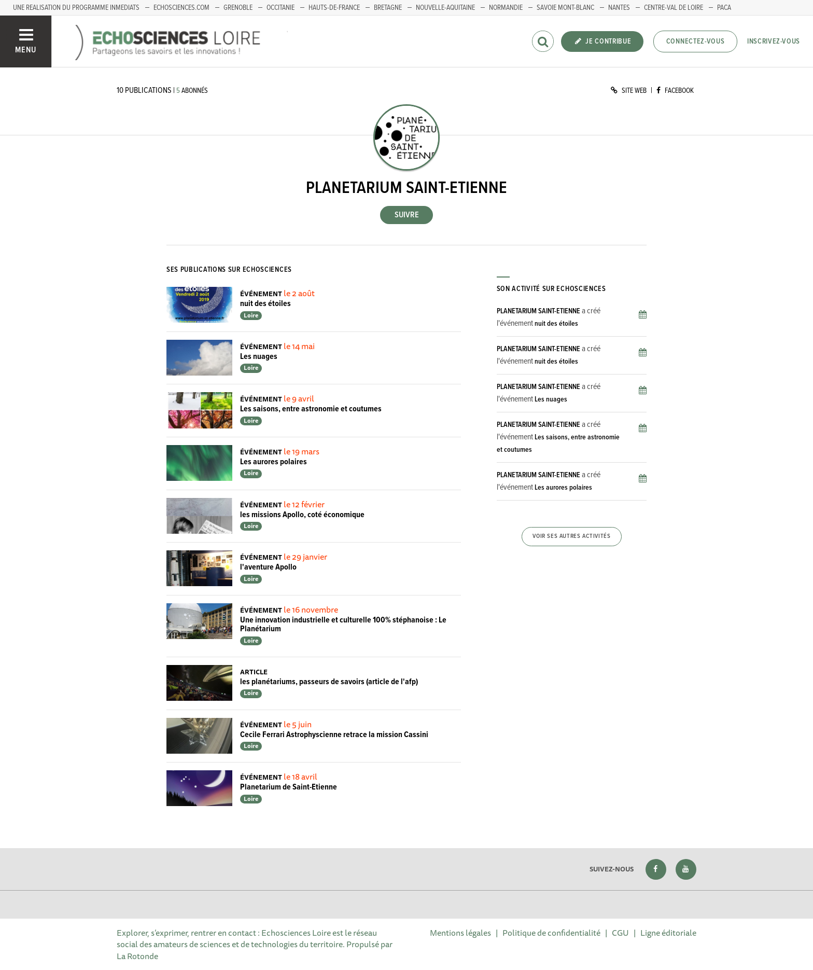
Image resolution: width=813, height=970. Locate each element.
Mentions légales (460, 932)
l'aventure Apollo (268, 567)
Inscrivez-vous (773, 41)
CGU (620, 932)
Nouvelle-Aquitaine (445, 7)
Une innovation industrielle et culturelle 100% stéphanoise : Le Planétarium (343, 625)
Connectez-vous (695, 41)
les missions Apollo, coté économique (302, 514)
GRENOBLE (238, 7)
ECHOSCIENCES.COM (181, 7)
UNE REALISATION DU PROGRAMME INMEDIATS (76, 7)
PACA (724, 7)
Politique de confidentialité (551, 932)
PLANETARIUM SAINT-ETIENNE (538, 311)
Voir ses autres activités (571, 536)
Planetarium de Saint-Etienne (288, 787)
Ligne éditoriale (668, 932)
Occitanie (281, 7)
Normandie (506, 7)
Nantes (619, 7)
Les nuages (258, 356)
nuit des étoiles (265, 303)
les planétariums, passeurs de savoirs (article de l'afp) (329, 681)
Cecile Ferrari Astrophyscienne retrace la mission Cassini (334, 734)
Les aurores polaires (273, 461)
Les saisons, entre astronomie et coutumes (311, 409)
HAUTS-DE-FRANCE (334, 7)
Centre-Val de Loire (673, 7)
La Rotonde (137, 956)
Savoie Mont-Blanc (565, 7)
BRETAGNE (388, 7)
